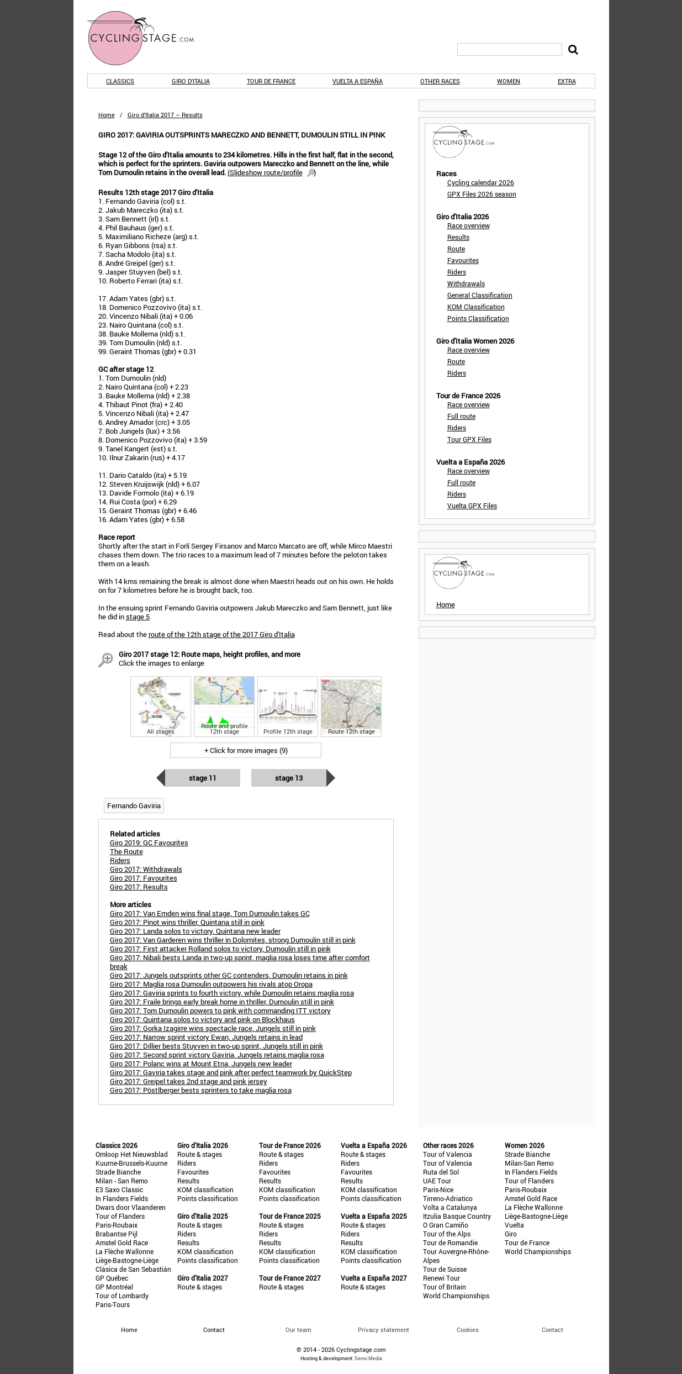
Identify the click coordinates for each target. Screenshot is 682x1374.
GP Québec (112, 1277)
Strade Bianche (118, 1171)
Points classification (207, 1198)
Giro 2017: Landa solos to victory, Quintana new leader (195, 931)
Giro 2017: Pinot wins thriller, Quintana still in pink (187, 922)
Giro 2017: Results (139, 887)
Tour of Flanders (120, 1216)
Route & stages (199, 1154)
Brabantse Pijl (117, 1233)
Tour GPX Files (469, 439)
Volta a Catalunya (450, 1207)
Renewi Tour (441, 1277)
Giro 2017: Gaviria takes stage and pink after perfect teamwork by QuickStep (231, 1072)
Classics (120, 81)
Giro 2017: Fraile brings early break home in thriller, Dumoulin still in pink (222, 1002)
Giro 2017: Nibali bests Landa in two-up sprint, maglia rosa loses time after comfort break (240, 961)
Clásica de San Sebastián (133, 1269)
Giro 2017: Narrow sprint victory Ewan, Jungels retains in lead (206, 1037)
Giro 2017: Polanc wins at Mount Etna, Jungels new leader (201, 1063)
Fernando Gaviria (134, 805)
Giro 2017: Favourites (143, 878)
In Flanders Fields (122, 1198)
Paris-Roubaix (117, 1224)
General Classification (479, 295)
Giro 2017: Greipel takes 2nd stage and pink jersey (188, 1081)
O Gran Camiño (445, 1224)
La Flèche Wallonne (125, 1251)
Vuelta (514, 1224)
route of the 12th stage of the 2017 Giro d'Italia (222, 634)
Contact (552, 1329)
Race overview (468, 225)
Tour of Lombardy (122, 1295)
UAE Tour (437, 1180)
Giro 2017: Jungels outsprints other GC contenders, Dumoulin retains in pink (229, 975)
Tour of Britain (444, 1286)
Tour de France (271, 81)
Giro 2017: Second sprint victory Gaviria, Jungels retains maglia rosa (217, 1055)
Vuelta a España (357, 81)
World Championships (456, 1295)
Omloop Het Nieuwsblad (132, 1154)
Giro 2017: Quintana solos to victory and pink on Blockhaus (202, 1019)
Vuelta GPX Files (472, 505)
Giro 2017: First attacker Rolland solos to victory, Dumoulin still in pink (220, 949)
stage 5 (138, 617)
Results (458, 237)
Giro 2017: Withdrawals (146, 869)
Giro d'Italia (191, 81)
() (272, 172)
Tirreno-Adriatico (448, 1198)
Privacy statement (383, 1329)
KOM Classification (476, 306)
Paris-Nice (438, 1189)
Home (106, 114)
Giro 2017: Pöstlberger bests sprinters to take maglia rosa (201, 1090)
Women (508, 81)
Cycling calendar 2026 (480, 182)
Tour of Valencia (447, 1154)
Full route (461, 416)
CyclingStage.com (148, 38)
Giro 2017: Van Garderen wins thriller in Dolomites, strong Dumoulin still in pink (233, 940)
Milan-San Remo (529, 1163)
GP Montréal (114, 1286)
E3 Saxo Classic (119, 1189)
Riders (456, 271)
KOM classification (205, 1189)
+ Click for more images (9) (246, 750)
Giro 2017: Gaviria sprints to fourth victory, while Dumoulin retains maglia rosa (232, 993)
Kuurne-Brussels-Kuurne (131, 1163)
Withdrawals (466, 283)
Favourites (463, 260)
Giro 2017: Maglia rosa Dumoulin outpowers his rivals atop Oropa (211, 984)
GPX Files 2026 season (481, 193)
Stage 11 (202, 778)
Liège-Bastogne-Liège (127, 1260)
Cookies (468, 1329)
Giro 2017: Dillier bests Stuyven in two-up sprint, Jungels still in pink (216, 1046)
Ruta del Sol (441, 1171)
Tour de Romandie (450, 1242)
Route (456, 248)
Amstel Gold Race (122, 1242)
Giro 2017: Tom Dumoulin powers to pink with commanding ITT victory (220, 1010)
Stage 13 (289, 778)
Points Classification (478, 318)
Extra (567, 81)
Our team (298, 1329)
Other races (440, 81)
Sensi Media (368, 1358)
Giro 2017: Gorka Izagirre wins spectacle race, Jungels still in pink (213, 1028)
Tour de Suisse (445, 1269)
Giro (511, 1233)
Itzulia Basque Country (457, 1216)
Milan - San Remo (122, 1180)
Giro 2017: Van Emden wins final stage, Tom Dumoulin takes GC (210, 913)
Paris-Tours (113, 1304)
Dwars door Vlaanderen (131, 1207)
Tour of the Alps (446, 1233)
